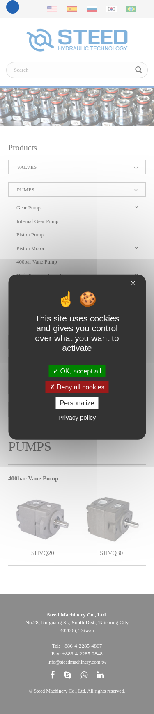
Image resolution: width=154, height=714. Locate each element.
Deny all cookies (77, 387)
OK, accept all (77, 371)
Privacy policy (77, 417)
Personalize (77, 403)
